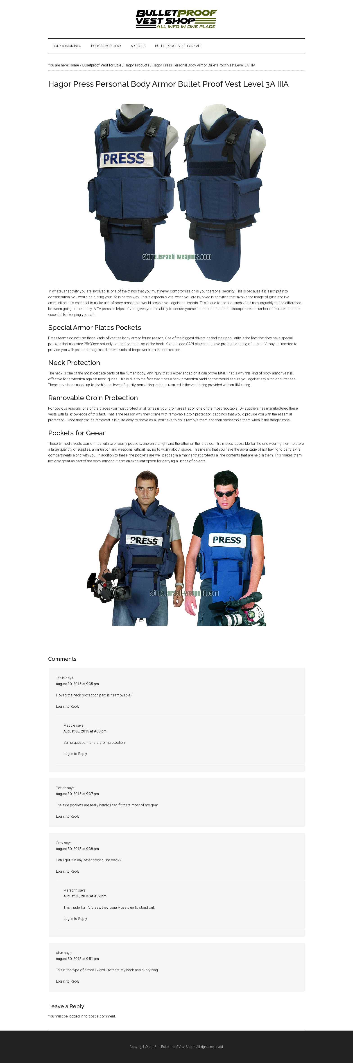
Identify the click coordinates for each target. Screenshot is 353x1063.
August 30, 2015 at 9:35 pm (77, 684)
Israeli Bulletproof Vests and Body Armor (176, 19)
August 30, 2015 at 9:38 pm (77, 849)
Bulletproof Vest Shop (177, 1047)
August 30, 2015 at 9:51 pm (77, 959)
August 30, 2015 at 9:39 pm (84, 896)
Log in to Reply (67, 706)
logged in (76, 1016)
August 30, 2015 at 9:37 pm (77, 794)
